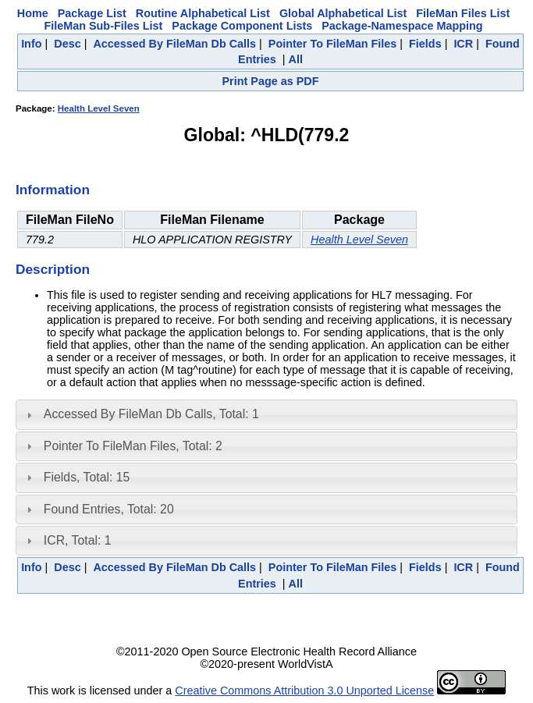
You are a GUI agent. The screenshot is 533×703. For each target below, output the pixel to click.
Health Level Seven (99, 108)
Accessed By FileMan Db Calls (174, 43)
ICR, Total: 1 (78, 540)
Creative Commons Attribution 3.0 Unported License (304, 690)
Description (53, 269)
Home (32, 13)
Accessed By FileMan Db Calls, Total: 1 (151, 414)
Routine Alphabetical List (203, 13)
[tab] (266, 414)
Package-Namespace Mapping (402, 26)
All (296, 59)
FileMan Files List (463, 13)
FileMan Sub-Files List (103, 26)
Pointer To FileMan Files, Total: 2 (133, 446)
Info (31, 43)
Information (53, 189)
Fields (425, 43)
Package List (92, 13)
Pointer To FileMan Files (332, 43)
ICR (463, 43)
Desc (67, 43)
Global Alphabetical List (343, 13)
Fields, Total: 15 (87, 477)
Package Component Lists (242, 26)
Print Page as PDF (270, 81)
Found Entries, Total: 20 (109, 509)
